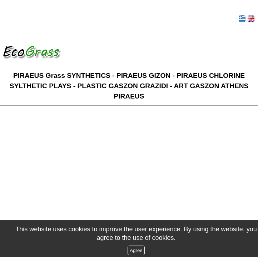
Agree (136, 250)
